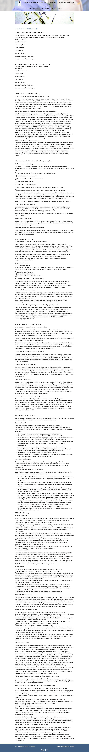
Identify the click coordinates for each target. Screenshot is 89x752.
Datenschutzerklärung (68, 746)
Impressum (60, 746)
